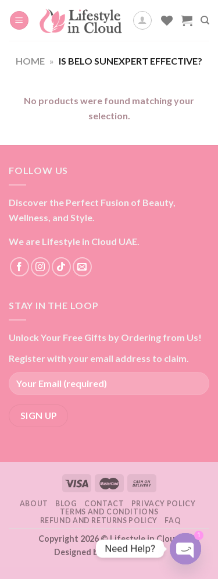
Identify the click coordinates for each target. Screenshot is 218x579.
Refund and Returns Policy (99, 520)
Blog (66, 503)
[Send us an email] (82, 266)
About (34, 503)
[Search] (205, 20)
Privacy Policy (163, 503)
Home (30, 60)
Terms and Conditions (109, 511)
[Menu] (19, 20)
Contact (104, 503)
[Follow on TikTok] (61, 266)
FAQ (173, 520)
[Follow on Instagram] (40, 266)
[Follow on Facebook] (19, 266)
